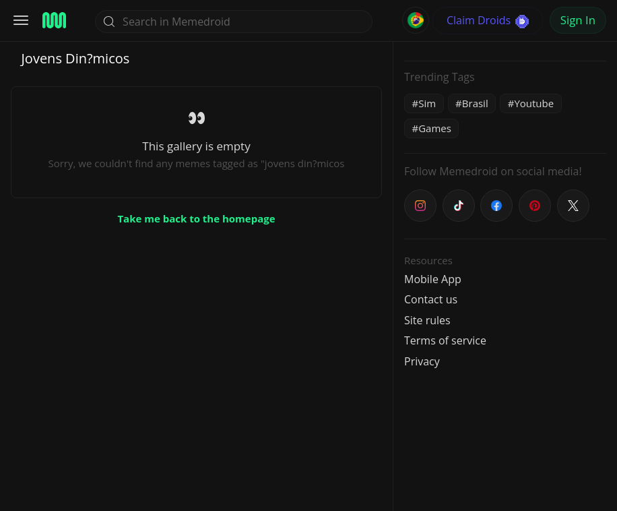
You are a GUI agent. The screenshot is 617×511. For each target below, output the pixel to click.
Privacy (422, 361)
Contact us (430, 299)
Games (434, 128)
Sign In (577, 20)
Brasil (475, 103)
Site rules (427, 320)
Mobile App (432, 279)
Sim (427, 103)
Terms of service (445, 340)
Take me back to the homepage (196, 218)
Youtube (534, 103)
